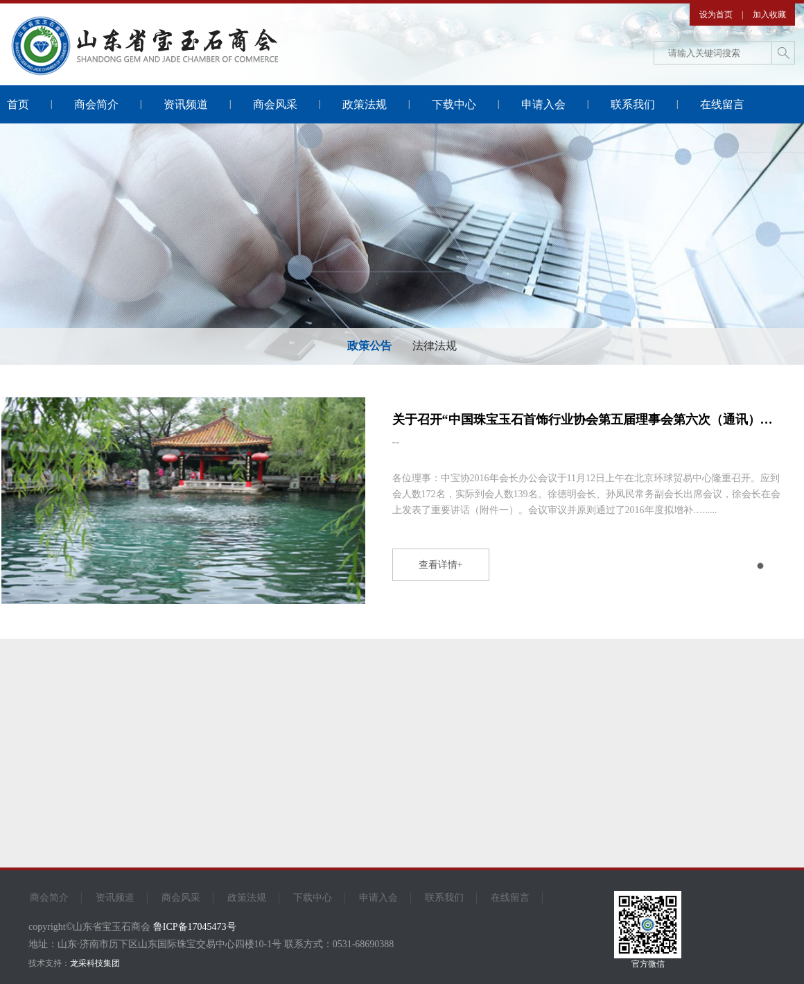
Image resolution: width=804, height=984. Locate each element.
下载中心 (454, 104)
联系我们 (633, 104)
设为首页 (716, 14)
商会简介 (96, 104)
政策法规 (364, 104)
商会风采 (275, 104)
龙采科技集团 (95, 963)
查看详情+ (441, 565)
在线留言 (722, 104)
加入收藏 (769, 14)
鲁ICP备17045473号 (194, 927)
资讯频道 (186, 104)
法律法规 (434, 346)
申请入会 (543, 104)
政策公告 (369, 346)
